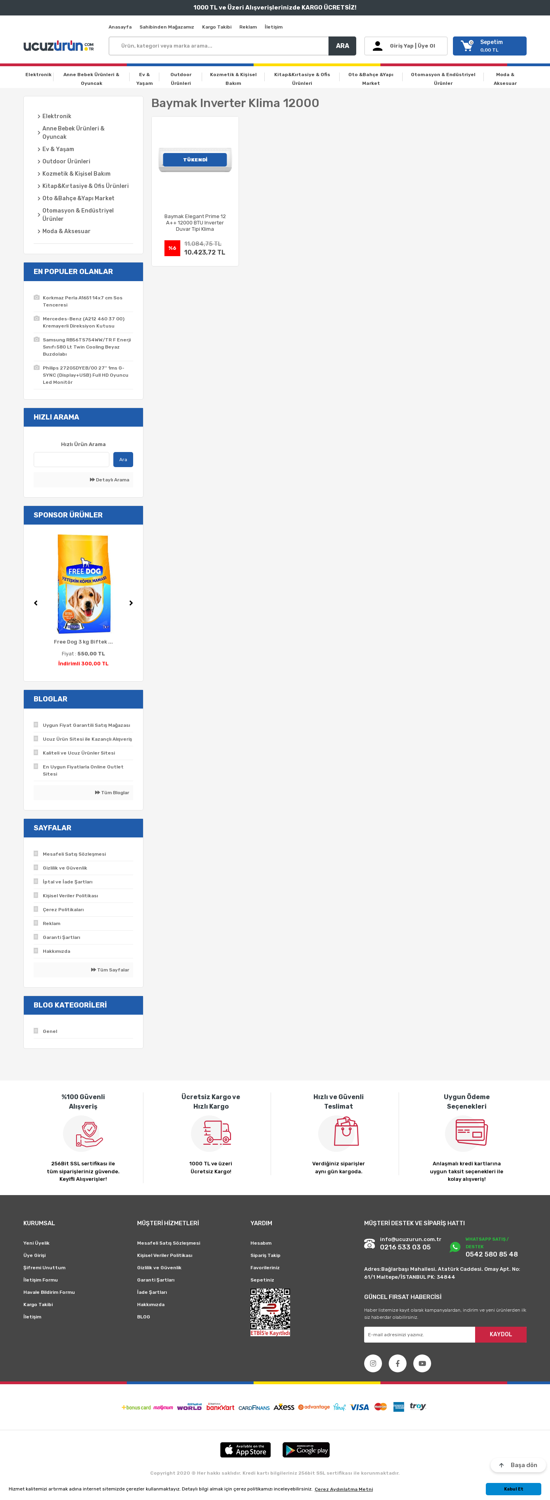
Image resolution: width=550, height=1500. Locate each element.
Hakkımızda (150, 1304)
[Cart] (490, 46)
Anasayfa (120, 27)
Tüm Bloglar (112, 792)
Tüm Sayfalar (110, 970)
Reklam (248, 27)
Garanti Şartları (155, 1280)
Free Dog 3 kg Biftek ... (83, 642)
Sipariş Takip (265, 1255)
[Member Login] (406, 46)
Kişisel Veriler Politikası (164, 1255)
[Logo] (59, 46)
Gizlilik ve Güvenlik (159, 1267)
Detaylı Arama (109, 480)
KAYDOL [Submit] (501, 1334)
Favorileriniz (265, 1267)
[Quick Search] (71, 459)
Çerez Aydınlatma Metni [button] (344, 1489)
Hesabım (260, 1243)
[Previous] (36, 603)
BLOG (143, 1317)
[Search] (232, 46)
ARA (342, 46)
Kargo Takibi (216, 27)
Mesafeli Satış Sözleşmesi (168, 1243)
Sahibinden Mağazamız (166, 27)
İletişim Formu (40, 1280)
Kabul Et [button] (513, 1489)
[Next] (131, 603)
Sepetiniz (262, 1280)
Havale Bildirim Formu (49, 1292)
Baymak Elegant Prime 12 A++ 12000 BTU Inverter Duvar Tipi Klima (195, 222)
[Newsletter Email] (445, 1335)
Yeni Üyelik (36, 1243)
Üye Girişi (34, 1255)
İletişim (274, 27)
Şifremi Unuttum (44, 1267)
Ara (123, 459)
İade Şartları (152, 1292)
